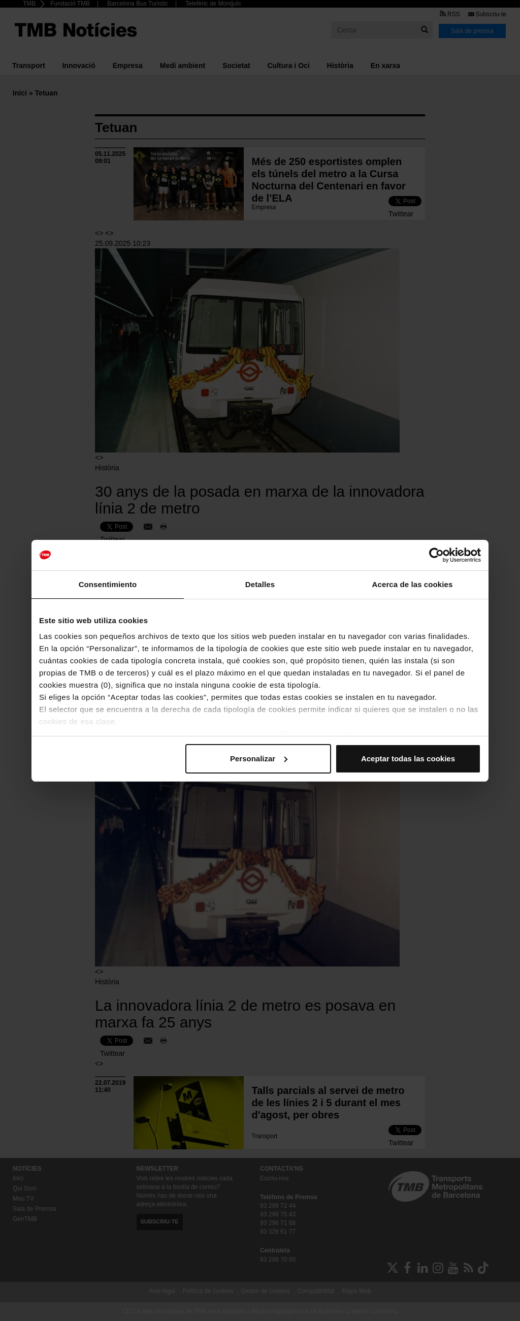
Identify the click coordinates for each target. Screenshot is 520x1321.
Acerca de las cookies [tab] (412, 584)
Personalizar (258, 758)
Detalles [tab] (260, 584)
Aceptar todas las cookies (408, 758)
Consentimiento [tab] (108, 584)
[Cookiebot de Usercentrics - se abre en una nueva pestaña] (436, 555)
